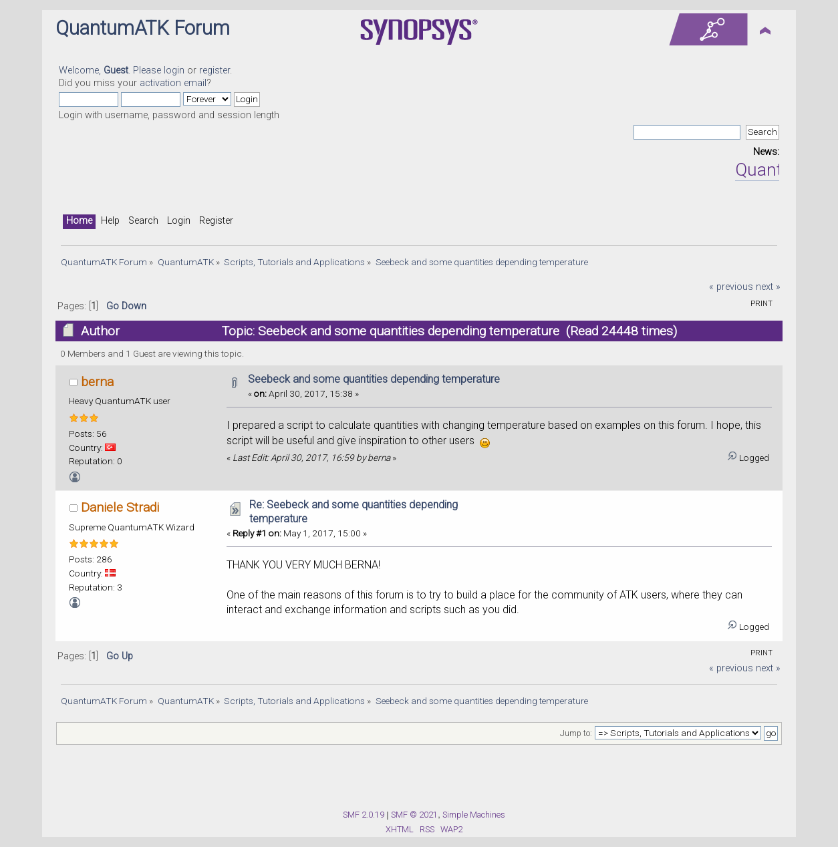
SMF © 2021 (414, 815)
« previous (731, 287)
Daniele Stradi (120, 507)
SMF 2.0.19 (363, 815)
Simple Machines (473, 815)
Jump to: (576, 733)
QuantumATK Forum (142, 28)
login (174, 70)
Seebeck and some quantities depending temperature (374, 379)
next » (768, 287)
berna (97, 381)
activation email (173, 83)
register (214, 70)
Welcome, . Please (111, 70)
